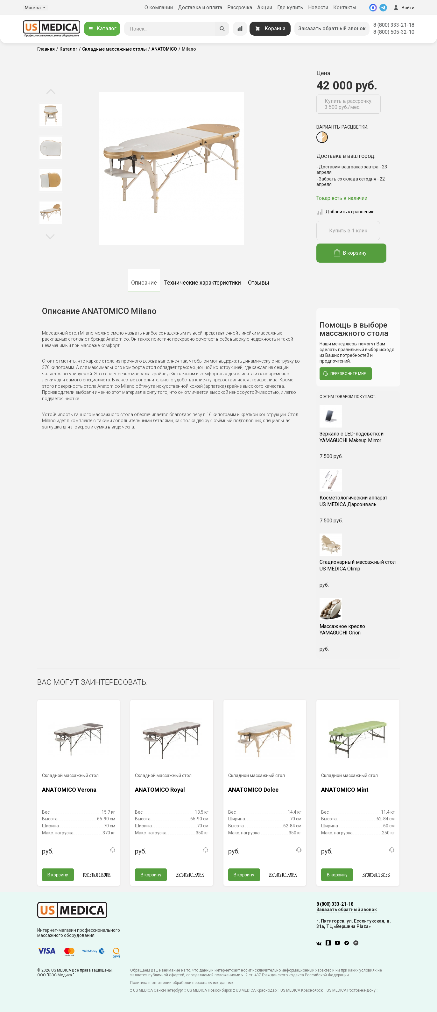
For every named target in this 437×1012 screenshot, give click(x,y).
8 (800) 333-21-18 (393, 25)
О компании (158, 7)
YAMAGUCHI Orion (358, 629)
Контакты (344, 7)
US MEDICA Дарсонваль (358, 501)
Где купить (290, 7)
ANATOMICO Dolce (253, 789)
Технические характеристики (202, 282)
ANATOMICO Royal (160, 789)
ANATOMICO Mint (345, 789)
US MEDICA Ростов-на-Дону (351, 990)
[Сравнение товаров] (240, 29)
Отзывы (258, 282)
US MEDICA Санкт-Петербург (158, 990)
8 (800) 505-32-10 (393, 32)
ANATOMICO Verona (69, 789)
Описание (144, 282)
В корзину (350, 253)
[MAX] (373, 7)
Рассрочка (239, 7)
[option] (50, 115)
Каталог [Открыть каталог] (102, 28)
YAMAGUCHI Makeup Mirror (358, 437)
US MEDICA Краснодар (256, 990)
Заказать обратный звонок (332, 28)
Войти (403, 7)
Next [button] (50, 236)
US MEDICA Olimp (358, 565)
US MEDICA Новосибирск (209, 990)
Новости (318, 7)
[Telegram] (383, 7)
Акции (264, 7)
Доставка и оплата (200, 7)
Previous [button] (50, 92)
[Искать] (222, 29)
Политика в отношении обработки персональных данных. (182, 982)
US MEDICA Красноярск (301, 990)
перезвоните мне (344, 373)
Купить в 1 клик (348, 231)
